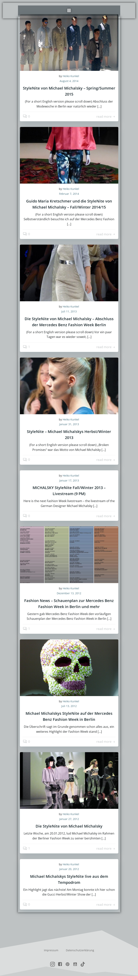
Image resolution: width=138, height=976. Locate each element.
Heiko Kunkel (71, 76)
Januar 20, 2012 (69, 869)
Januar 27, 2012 (69, 819)
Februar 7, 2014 (69, 194)
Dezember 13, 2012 (69, 593)
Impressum (51, 950)
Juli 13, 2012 (69, 706)
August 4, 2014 (69, 81)
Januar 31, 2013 (69, 424)
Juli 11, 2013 (69, 311)
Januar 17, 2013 (69, 480)
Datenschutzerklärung (80, 950)
